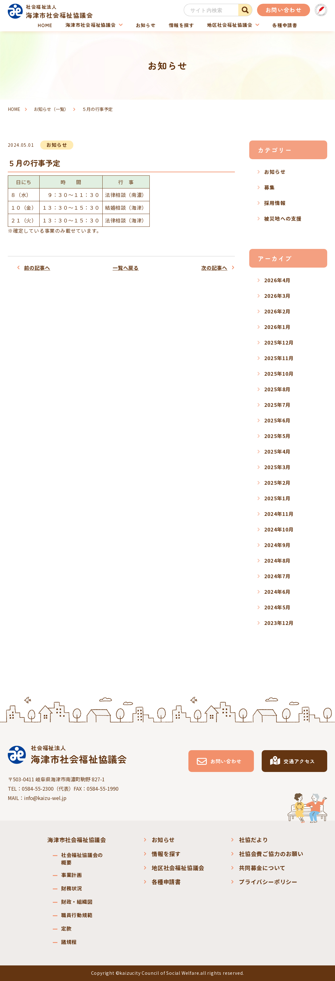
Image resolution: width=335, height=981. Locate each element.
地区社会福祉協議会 (229, 25)
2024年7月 (277, 576)
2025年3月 (277, 467)
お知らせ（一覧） (51, 109)
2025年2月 (277, 482)
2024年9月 (277, 545)
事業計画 (71, 875)
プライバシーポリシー (268, 882)
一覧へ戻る (126, 267)
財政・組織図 (77, 901)
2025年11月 (279, 358)
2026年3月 (277, 295)
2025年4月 (277, 451)
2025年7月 (277, 404)
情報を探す (180, 25)
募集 (269, 187)
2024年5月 (277, 607)
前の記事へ (37, 267)
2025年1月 (277, 498)
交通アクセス (299, 761)
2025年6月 (277, 420)
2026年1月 (277, 327)
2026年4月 (277, 280)
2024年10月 (279, 529)
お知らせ (145, 25)
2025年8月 (277, 389)
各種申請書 (283, 25)
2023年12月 (279, 622)
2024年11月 (279, 513)
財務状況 (71, 888)
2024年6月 (277, 591)
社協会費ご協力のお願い (271, 854)
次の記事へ (214, 267)
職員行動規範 (77, 915)
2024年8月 (277, 560)
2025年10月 (279, 373)
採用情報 (275, 203)
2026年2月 (277, 311)
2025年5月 (277, 436)
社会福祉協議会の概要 (82, 858)
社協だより (253, 840)
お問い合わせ (283, 10)
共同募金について (262, 868)
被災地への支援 (283, 218)
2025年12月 (279, 342)
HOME (45, 25)
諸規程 (69, 941)
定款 (66, 928)
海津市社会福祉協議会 (90, 25)
